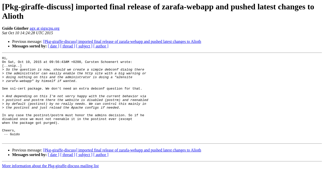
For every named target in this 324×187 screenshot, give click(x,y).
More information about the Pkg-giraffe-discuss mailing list (50, 182)
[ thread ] (67, 46)
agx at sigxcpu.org (44, 28)
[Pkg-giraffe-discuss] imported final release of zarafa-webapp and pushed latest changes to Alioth (122, 41)
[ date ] (53, 46)
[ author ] (101, 46)
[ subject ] (84, 46)
